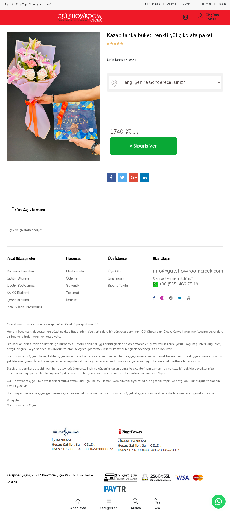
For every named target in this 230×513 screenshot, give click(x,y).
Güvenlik (72, 285)
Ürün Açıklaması (28, 210)
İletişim (71, 300)
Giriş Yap (212, 15)
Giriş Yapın (116, 278)
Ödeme (72, 278)
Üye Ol (211, 19)
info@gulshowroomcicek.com (188, 271)
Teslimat (72, 293)
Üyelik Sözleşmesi (21, 285)
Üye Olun (115, 271)
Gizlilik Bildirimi (18, 278)
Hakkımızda (75, 271)
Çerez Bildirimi (18, 300)
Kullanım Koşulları (20, 271)
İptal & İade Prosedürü (24, 307)
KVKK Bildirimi (18, 293)
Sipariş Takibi (118, 285)
